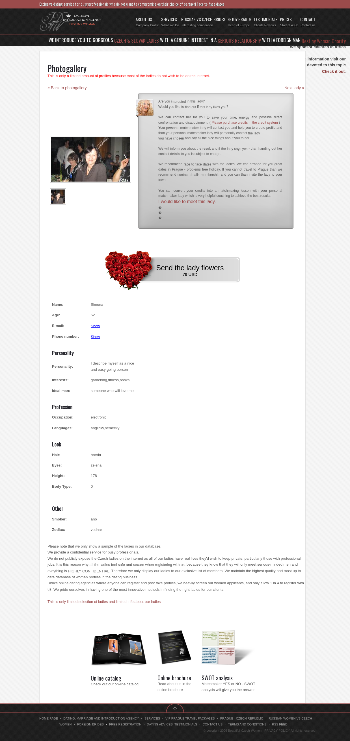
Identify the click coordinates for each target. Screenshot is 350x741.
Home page (48, 718)
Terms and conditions (247, 724)
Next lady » (294, 88)
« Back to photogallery (67, 88)
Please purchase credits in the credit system (244, 123)
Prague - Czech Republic (241, 718)
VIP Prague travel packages (190, 718)
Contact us (213, 724)
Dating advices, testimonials (172, 724)
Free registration (125, 724)
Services (152, 718)
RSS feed (280, 724)
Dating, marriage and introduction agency (101, 718)
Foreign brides (90, 724)
